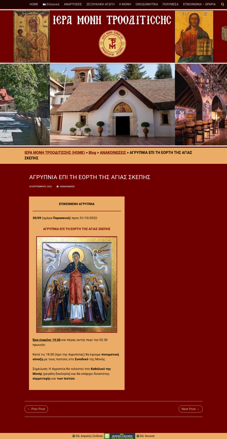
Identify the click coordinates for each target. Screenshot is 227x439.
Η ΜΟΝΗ (125, 4)
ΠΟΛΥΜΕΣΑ (171, 4)
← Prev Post (36, 409)
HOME (34, 4)
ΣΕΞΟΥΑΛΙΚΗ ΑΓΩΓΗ (101, 4)
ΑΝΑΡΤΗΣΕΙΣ (73, 4)
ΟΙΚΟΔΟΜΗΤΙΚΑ (147, 4)
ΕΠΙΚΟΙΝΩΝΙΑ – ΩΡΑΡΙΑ (199, 4)
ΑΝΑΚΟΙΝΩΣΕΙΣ (67, 186)
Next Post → (191, 409)
